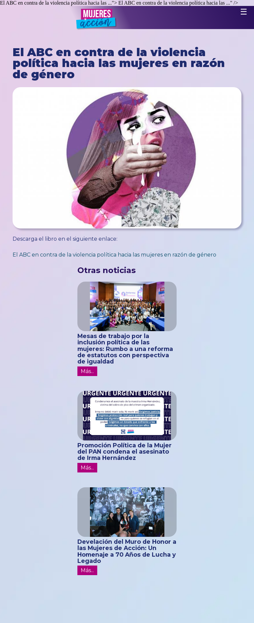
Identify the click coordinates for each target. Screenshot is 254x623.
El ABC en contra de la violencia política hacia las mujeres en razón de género (114, 255)
